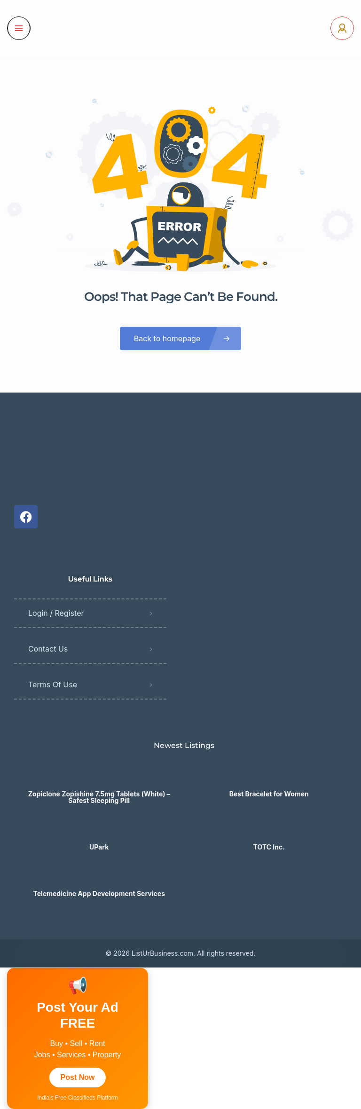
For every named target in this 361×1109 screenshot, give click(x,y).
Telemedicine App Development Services (99, 893)
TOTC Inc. (269, 847)
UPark (99, 847)
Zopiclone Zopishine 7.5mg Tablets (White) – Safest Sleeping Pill (99, 797)
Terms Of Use (52, 684)
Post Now (78, 1077)
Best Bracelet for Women (269, 794)
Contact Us (48, 648)
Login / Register (56, 613)
